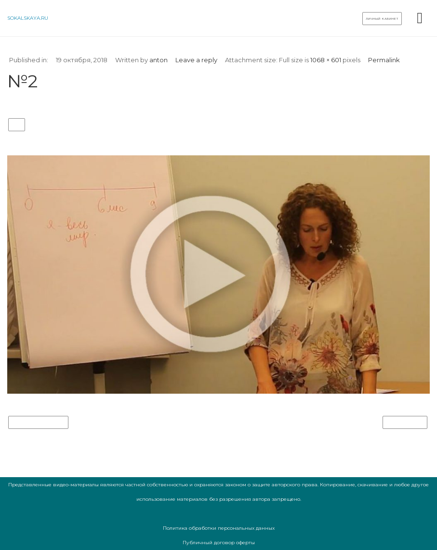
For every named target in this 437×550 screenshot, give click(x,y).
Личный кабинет (382, 19)
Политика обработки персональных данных (219, 528)
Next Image (405, 422)
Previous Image (38, 422)
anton (158, 60)
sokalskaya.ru (27, 18)
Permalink (384, 60)
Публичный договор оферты (219, 542)
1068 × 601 (325, 60)
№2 (17, 125)
